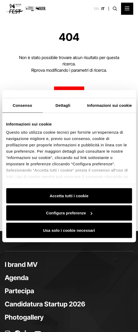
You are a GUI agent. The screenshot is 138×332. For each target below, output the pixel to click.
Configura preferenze (69, 213)
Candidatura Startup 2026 (45, 304)
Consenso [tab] (22, 105)
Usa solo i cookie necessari (69, 230)
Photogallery (24, 317)
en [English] (96, 9)
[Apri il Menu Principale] (127, 9)
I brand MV (21, 264)
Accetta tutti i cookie (69, 195)
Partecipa (19, 291)
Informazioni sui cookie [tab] (109, 105)
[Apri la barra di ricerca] (115, 9)
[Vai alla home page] (25, 8)
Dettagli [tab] (63, 105)
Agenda (17, 278)
